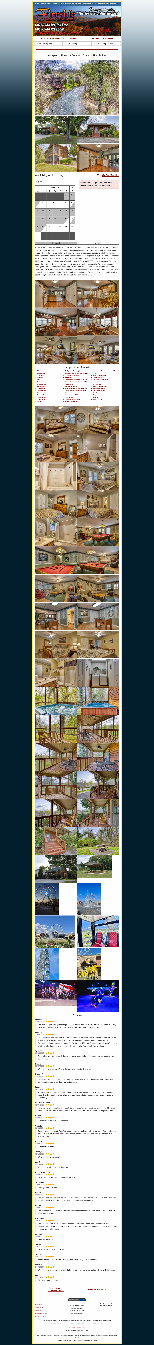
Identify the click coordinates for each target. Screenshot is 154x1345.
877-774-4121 (110, 175)
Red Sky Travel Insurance (41, 1313)
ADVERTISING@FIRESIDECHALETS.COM (77, 1327)
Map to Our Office (39, 1310)
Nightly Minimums (39, 1307)
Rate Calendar (38, 1304)
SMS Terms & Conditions (40, 1316)
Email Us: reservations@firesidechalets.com (59, 38)
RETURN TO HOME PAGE (102, 38)
